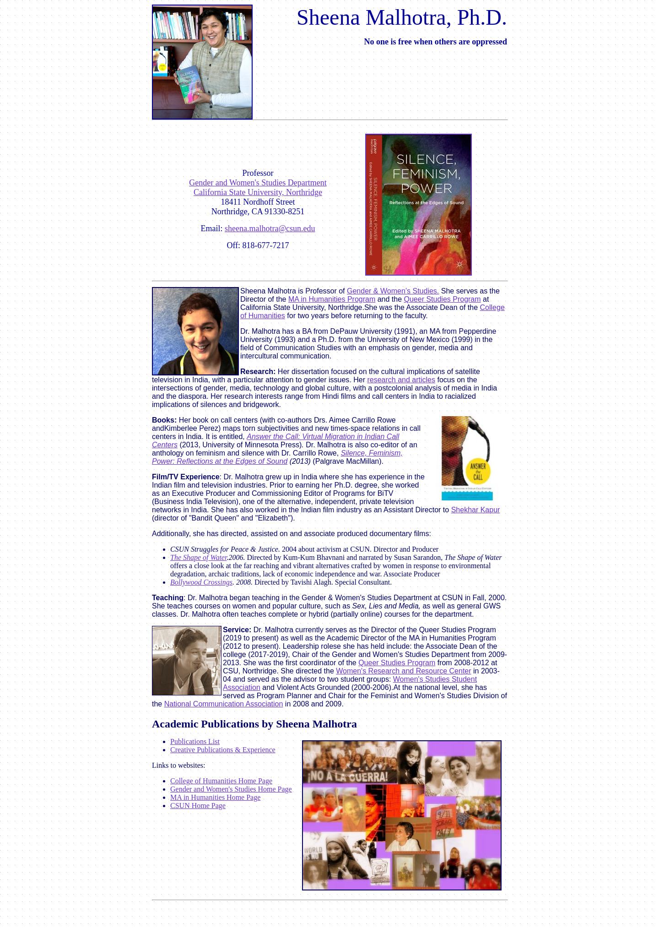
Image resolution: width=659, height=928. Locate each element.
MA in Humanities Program (331, 299)
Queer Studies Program (442, 299)
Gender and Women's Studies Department (257, 182)
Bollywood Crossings (201, 582)
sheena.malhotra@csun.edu (270, 228)
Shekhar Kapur (475, 510)
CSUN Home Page (198, 805)
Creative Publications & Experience (222, 750)
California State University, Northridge (258, 192)
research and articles (401, 380)
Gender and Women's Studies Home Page (231, 789)
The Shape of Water (198, 557)
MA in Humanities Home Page (215, 797)
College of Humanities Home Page (221, 781)
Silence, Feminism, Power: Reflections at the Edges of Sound (277, 457)
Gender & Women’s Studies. (393, 291)
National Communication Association (223, 704)
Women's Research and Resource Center (403, 671)
